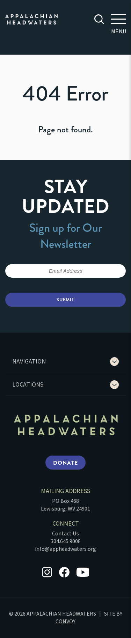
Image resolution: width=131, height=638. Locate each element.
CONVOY (65, 621)
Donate (65, 463)
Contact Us (65, 534)
